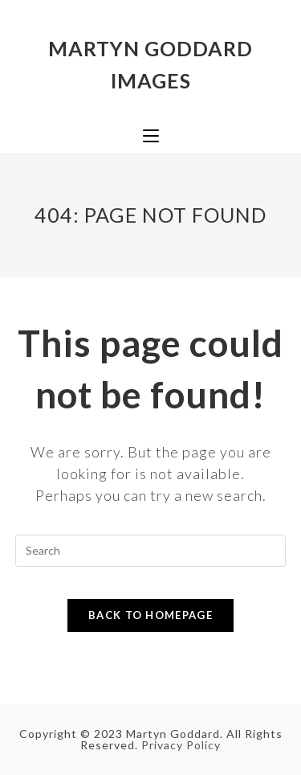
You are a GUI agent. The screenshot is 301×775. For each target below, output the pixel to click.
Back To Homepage (150, 615)
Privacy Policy (181, 745)
